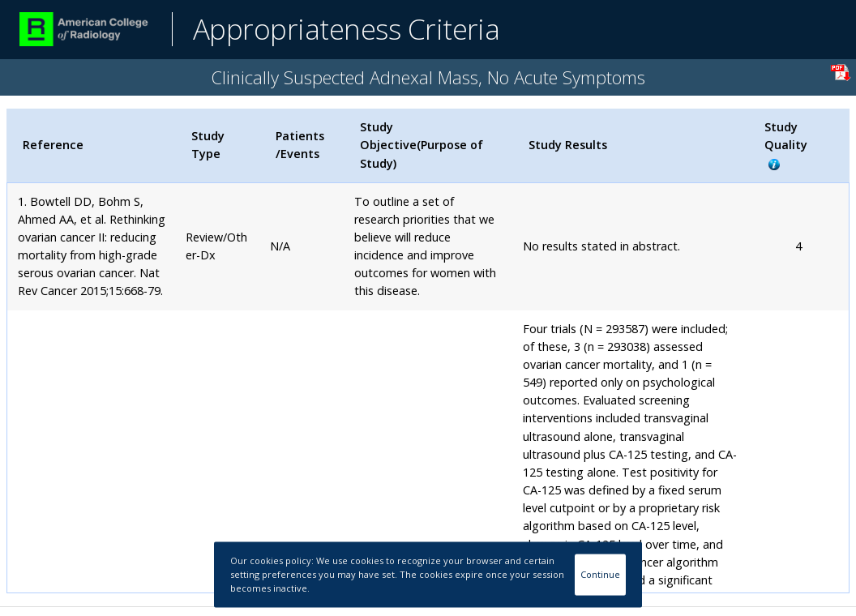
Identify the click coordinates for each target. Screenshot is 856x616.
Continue (600, 574)
